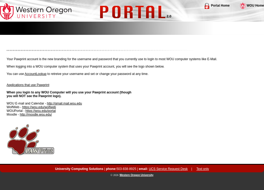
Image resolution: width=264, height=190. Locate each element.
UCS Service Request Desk (168, 169)
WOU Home (252, 5)
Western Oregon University (137, 175)
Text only (202, 169)
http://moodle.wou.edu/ (36, 114)
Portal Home (217, 5)
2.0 (169, 16)
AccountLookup (35, 74)
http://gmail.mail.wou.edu (64, 103)
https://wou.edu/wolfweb (39, 107)
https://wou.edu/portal (40, 111)
